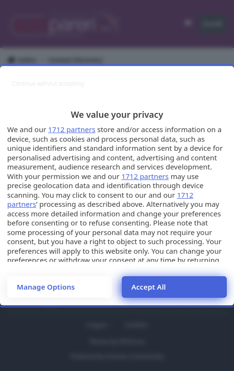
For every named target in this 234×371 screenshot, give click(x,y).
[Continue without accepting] (48, 84)
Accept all (148, 287)
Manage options (46, 287)
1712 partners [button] (71, 129)
